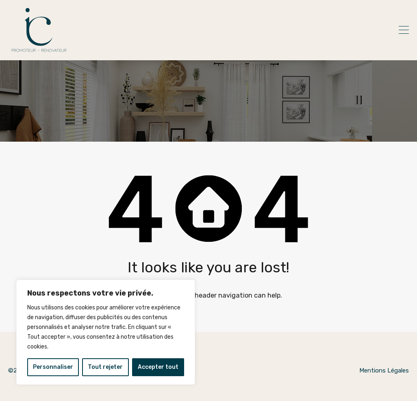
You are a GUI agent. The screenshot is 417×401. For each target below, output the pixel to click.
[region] (105, 332)
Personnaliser (53, 367)
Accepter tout (158, 367)
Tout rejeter (105, 367)
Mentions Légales (384, 370)
